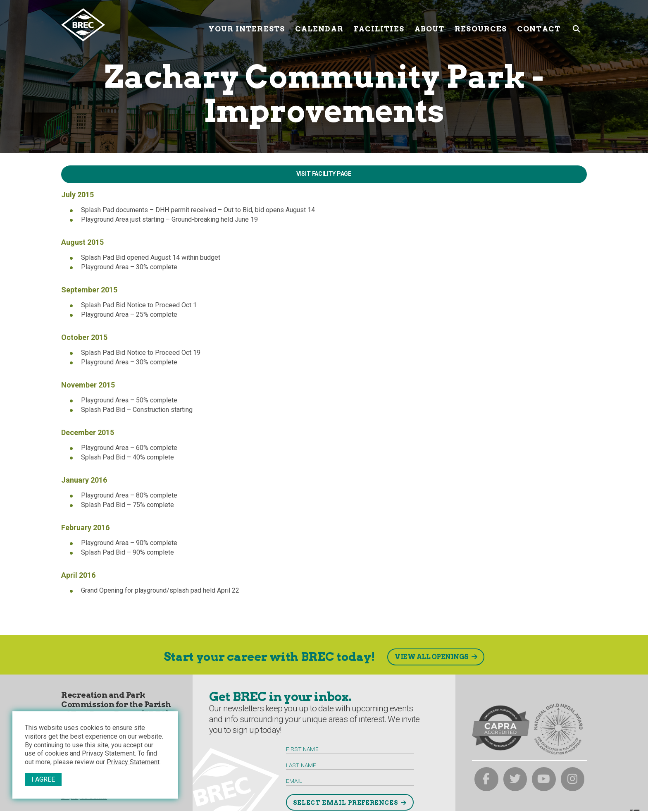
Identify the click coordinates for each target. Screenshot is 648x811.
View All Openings (432, 657)
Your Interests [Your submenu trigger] (246, 24)
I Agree (43, 779)
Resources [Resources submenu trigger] (481, 24)
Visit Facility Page (323, 173)
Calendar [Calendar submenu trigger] (319, 24)
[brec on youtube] (544, 779)
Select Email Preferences (345, 802)
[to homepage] (131, 24)
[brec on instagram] (573, 779)
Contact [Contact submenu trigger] (538, 24)
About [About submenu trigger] (430, 24)
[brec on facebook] (486, 779)
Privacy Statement (133, 762)
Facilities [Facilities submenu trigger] (379, 24)
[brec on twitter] (515, 779)
